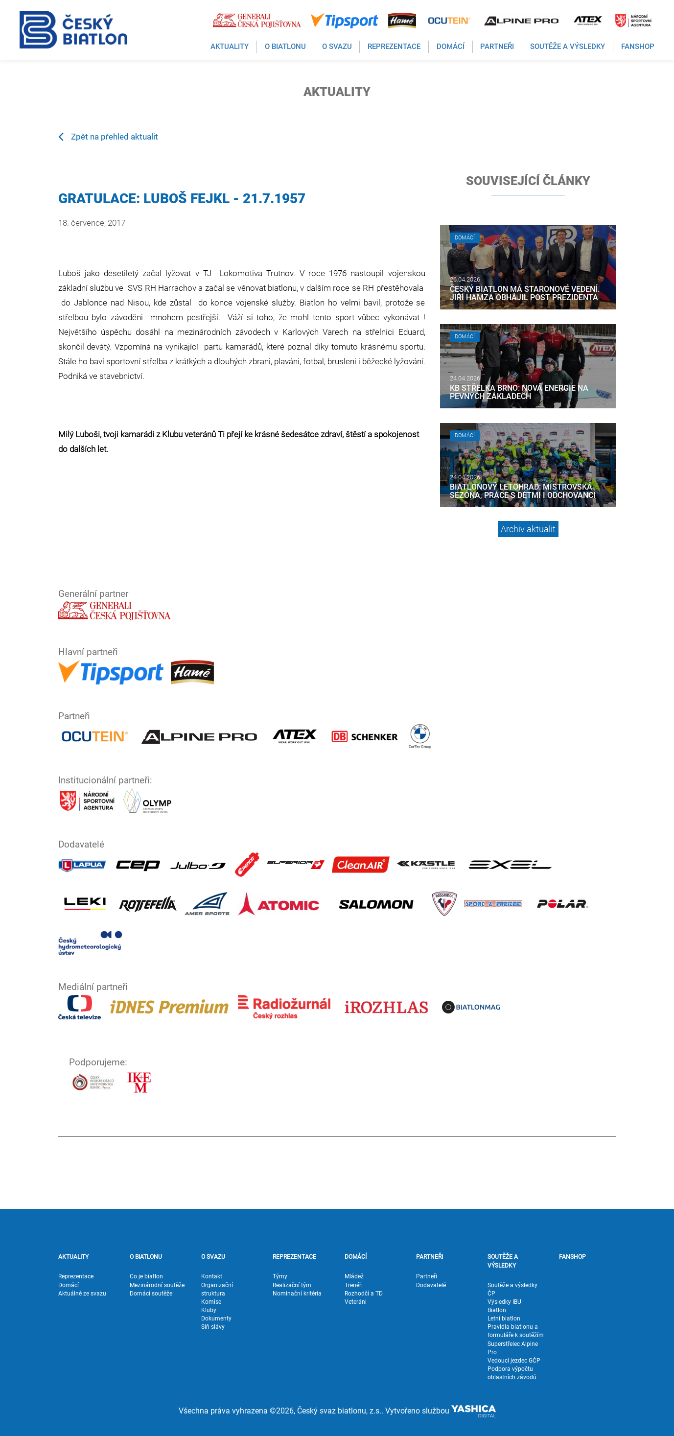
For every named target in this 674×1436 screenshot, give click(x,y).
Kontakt (211, 1276)
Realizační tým (292, 1285)
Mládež (354, 1276)
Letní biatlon (504, 1318)
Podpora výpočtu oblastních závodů (512, 1373)
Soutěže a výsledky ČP (512, 1289)
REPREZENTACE (294, 1256)
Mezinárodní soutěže (157, 1285)
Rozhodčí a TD (364, 1293)
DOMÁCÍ (356, 1256)
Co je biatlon (146, 1276)
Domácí (68, 1285)
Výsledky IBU (504, 1301)
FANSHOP (572, 1256)
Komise (211, 1301)
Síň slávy (213, 1326)
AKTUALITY (73, 1256)
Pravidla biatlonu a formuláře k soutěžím (516, 1331)
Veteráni (356, 1301)
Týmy (280, 1276)
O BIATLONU (146, 1256)
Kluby (208, 1310)
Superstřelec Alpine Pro (513, 1348)
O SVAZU (213, 1256)
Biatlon (497, 1310)
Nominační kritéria (297, 1293)
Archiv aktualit (528, 529)
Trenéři (354, 1285)
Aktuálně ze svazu (82, 1293)
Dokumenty (216, 1318)
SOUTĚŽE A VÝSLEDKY (503, 1261)
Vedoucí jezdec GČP (514, 1360)
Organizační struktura (217, 1289)
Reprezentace (75, 1276)
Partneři (426, 1276)
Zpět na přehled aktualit (108, 136)
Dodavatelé (431, 1285)
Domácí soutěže (151, 1293)
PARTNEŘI (429, 1256)
